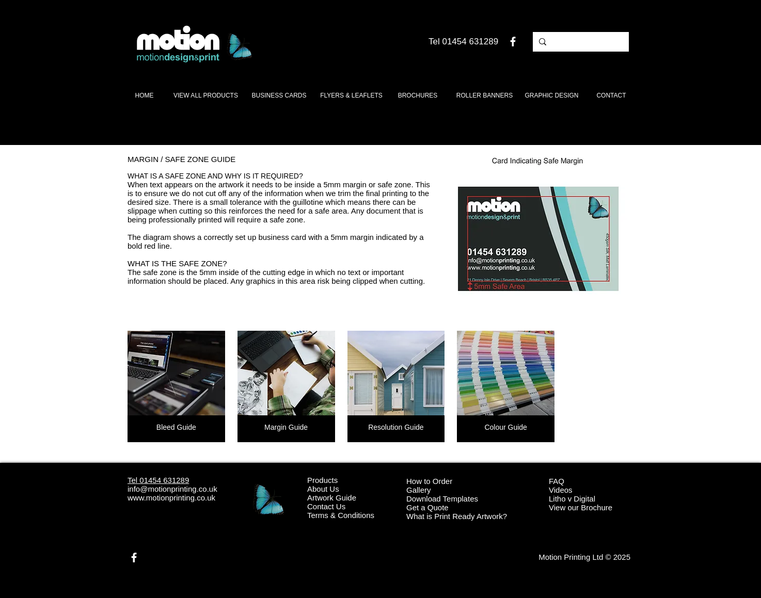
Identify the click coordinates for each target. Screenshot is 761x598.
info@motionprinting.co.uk (172, 488)
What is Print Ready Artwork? (456, 516)
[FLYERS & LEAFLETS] (351, 95)
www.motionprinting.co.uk (171, 497)
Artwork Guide (331, 497)
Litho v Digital (572, 498)
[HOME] (144, 95)
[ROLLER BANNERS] (484, 95)
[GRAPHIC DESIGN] (551, 95)
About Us (323, 488)
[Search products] (579, 42)
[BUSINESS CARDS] (279, 95)
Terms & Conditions (340, 515)
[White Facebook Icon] (512, 41)
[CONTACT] (611, 95)
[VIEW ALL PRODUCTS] (205, 95)
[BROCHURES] (417, 95)
